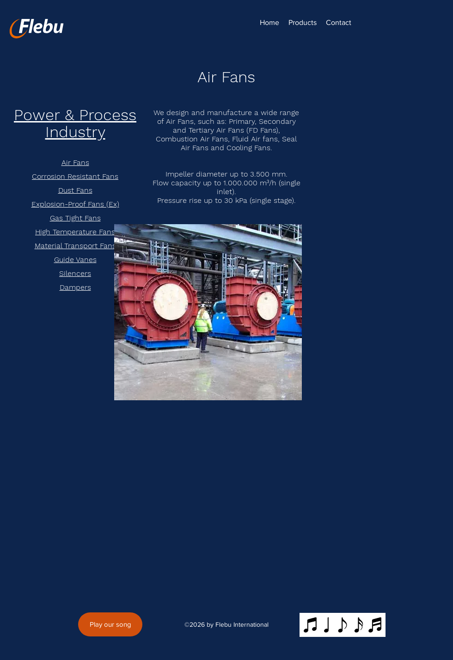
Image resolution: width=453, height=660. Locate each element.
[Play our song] (110, 624)
